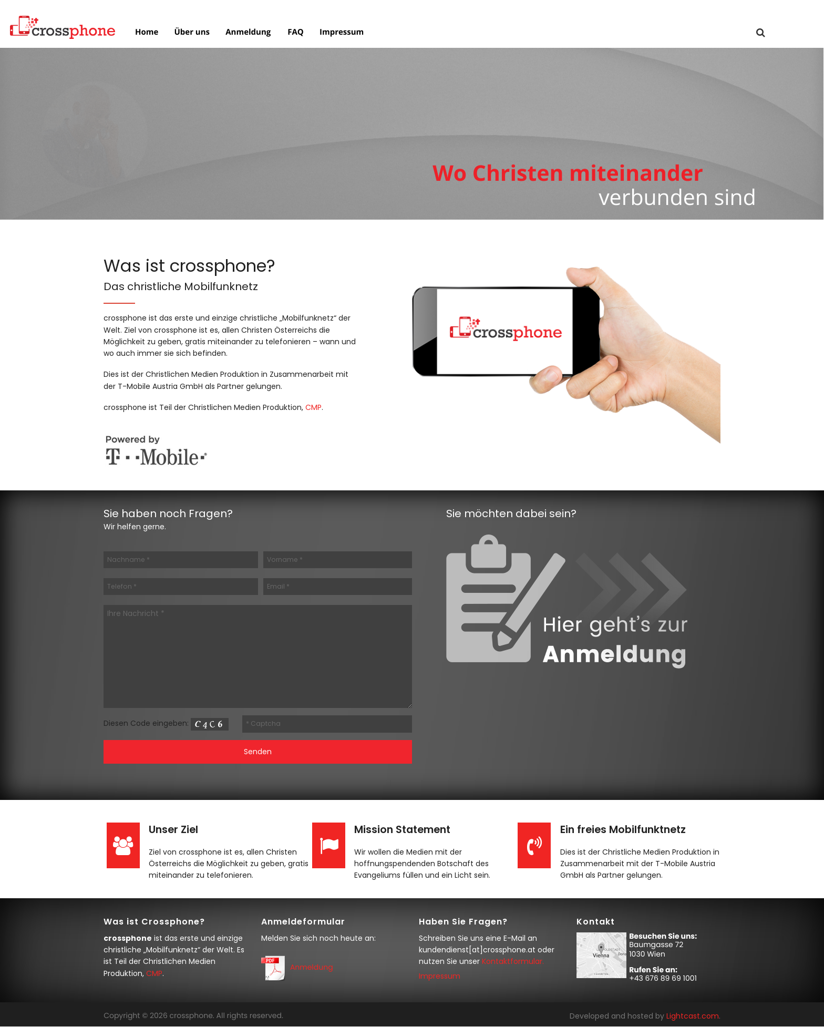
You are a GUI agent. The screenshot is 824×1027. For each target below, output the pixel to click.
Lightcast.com (692, 1016)
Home (145, 32)
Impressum (340, 32)
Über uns (191, 32)
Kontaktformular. (513, 961)
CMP (313, 407)
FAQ (294, 32)
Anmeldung (247, 32)
